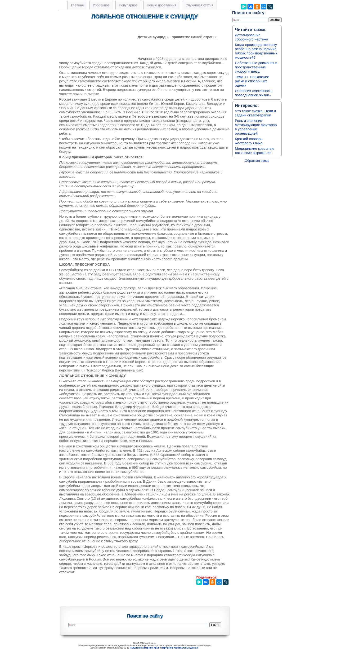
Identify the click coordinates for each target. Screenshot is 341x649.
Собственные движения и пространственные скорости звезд (256, 67)
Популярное (128, 5)
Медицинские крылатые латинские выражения (254, 150)
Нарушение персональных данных (180, 648)
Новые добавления (161, 5)
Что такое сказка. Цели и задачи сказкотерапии (255, 113)
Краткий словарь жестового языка (249, 141)
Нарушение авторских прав (144, 648)
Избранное (101, 5)
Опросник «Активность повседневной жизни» (253, 93)
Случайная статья (199, 5)
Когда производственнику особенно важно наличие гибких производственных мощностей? (256, 51)
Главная (77, 5)
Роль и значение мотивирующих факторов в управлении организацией (256, 127)
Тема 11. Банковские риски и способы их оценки (252, 81)
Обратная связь (257, 161)
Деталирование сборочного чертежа (251, 37)
